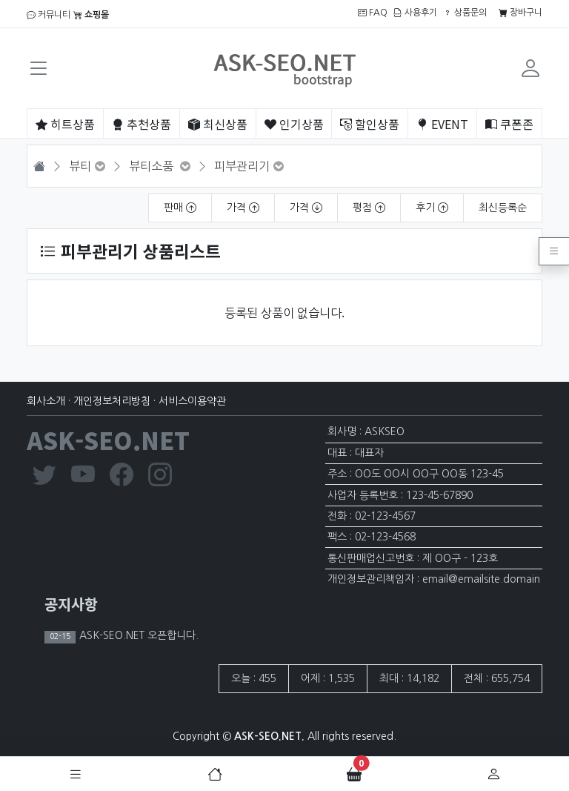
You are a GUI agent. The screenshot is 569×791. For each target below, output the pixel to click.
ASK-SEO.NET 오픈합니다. (137, 635)
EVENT (442, 124)
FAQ (372, 12)
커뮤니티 (48, 14)
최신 (217, 124)
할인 (369, 124)
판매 (180, 207)
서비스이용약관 (192, 401)
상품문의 (465, 12)
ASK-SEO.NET (108, 440)
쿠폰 (509, 124)
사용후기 (415, 12)
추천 (141, 124)
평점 (369, 207)
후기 (432, 207)
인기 (294, 124)
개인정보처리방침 (111, 401)
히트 (65, 124)
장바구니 (520, 12)
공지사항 (71, 604)
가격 (243, 207)
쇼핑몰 (91, 14)
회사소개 (46, 401)
